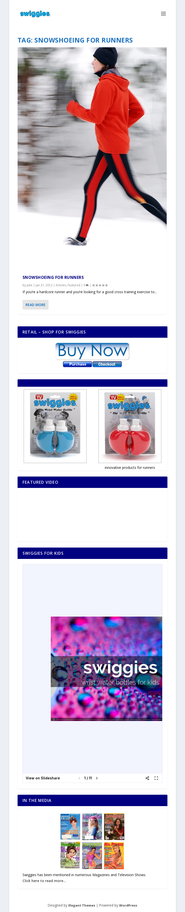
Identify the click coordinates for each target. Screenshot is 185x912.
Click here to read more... (44, 880)
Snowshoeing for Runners (53, 277)
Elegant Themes (81, 905)
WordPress (128, 905)
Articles (61, 285)
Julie (29, 285)
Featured (74, 285)
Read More (36, 304)
